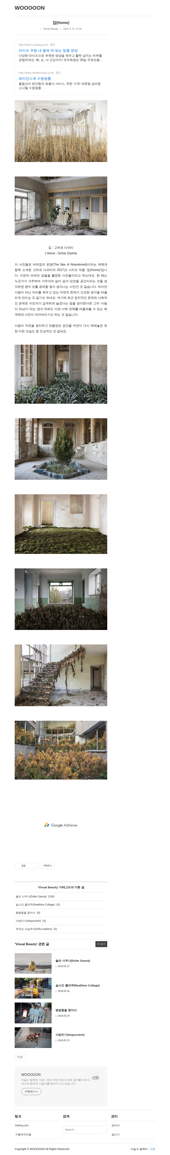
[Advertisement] (61, 825)
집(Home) (61, 23)
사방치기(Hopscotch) (28, 920)
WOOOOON (31, 1075)
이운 (152, 1149)
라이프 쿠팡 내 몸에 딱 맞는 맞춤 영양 (48, 50)
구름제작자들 (23, 1134)
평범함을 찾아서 (25, 912)
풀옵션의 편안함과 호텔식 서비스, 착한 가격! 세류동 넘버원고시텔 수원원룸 (60, 86)
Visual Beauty (50, 28)
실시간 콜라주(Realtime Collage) (35, 904)
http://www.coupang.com (33, 44)
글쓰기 (115, 1134)
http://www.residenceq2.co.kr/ (36, 72)
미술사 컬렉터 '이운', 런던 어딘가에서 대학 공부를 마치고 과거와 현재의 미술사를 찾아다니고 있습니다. (55, 1081)
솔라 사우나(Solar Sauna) (31, 896)
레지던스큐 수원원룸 (35, 79)
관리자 (115, 1125)
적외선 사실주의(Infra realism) (34, 929)
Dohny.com (22, 1125)
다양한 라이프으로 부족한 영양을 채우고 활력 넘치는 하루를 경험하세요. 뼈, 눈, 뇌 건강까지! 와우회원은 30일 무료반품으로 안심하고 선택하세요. (61, 58)
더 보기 (101, 944)
